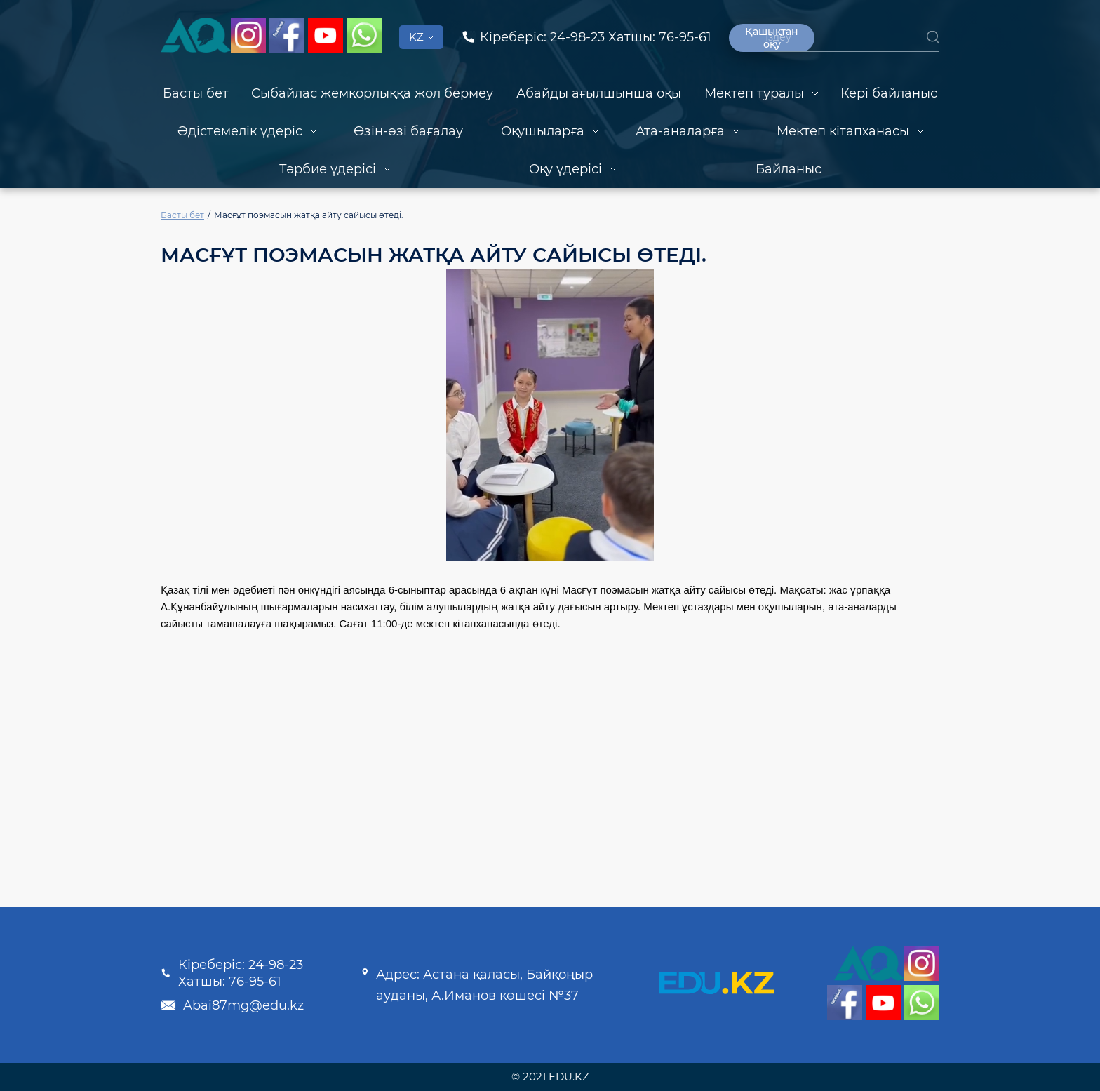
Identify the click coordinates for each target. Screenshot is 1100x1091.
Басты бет (196, 93)
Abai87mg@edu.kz (232, 1005)
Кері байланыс (888, 93)
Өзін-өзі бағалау (408, 131)
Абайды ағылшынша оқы (598, 93)
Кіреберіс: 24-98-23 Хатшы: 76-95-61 (232, 973)
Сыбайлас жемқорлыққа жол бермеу (372, 93)
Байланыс (788, 169)
